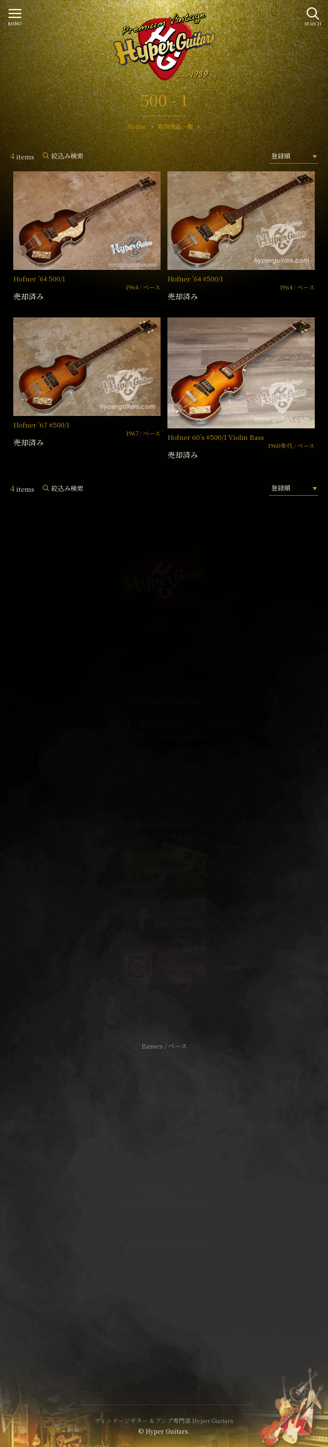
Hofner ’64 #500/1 (195, 278)
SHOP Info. (164, 790)
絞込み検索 (67, 155)
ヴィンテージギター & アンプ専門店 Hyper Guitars (164, 1420)
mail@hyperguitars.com (177, 764)
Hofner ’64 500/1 (39, 278)
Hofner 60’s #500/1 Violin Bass (215, 437)
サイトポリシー (164, 1189)
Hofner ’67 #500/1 (41, 424)
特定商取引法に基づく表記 (164, 1202)
